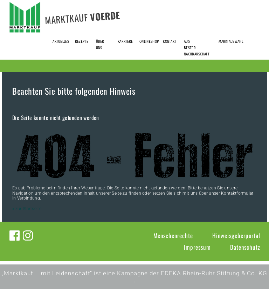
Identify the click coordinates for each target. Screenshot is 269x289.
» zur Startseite (26, 208)
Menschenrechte (173, 235)
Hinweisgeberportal (236, 235)
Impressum (197, 247)
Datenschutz (245, 247)
